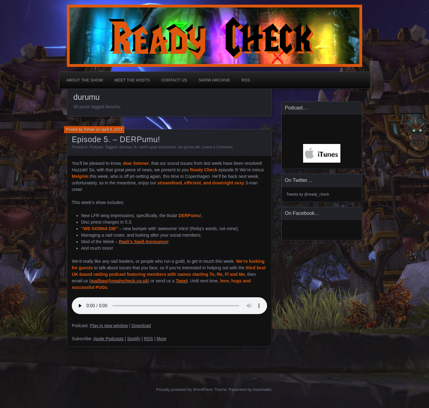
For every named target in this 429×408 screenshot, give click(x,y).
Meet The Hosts (132, 80)
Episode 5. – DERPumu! (116, 139)
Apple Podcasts (108, 338)
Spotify (134, 338)
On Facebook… (302, 213)
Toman (89, 130)
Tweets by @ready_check (307, 194)
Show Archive (214, 80)
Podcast (96, 147)
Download (141, 325)
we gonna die (189, 147)
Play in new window (109, 325)
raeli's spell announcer (157, 147)
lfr (135, 147)
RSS (246, 80)
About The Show (84, 80)
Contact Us (174, 80)
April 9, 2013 (111, 130)
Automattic (262, 389)
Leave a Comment (217, 147)
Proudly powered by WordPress (184, 389)
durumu (125, 147)
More (161, 338)
